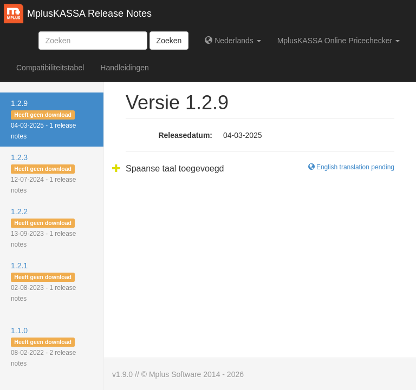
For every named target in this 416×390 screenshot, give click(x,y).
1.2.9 (43, 119)
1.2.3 (43, 173)
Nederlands (233, 40)
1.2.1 (43, 281)
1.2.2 (43, 227)
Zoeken (169, 40)
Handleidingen (124, 67)
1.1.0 (43, 346)
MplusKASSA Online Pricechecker (338, 40)
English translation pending (351, 167)
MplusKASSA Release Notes (89, 13)
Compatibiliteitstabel (50, 67)
